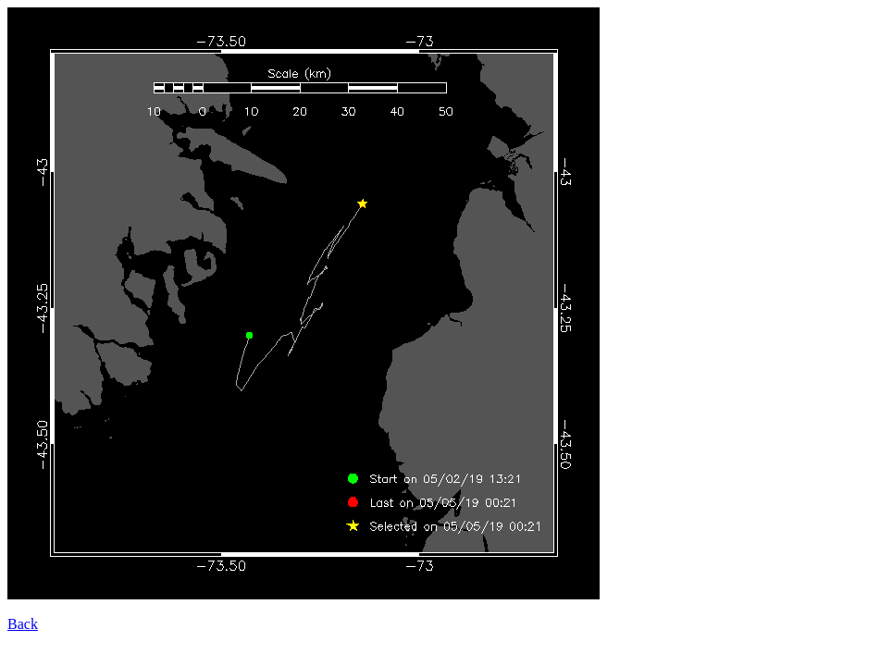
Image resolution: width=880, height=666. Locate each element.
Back (22, 624)
